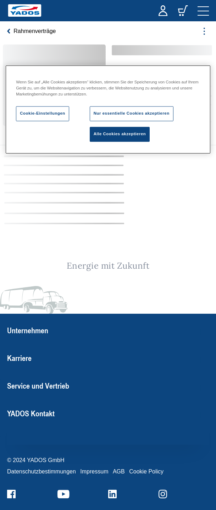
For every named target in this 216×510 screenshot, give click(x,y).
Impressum (94, 471)
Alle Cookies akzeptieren (120, 134)
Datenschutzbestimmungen (41, 471)
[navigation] (203, 10)
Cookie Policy (146, 471)
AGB (119, 471)
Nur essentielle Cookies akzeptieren (132, 113)
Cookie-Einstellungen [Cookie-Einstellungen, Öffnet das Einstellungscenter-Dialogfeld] (42, 113)
